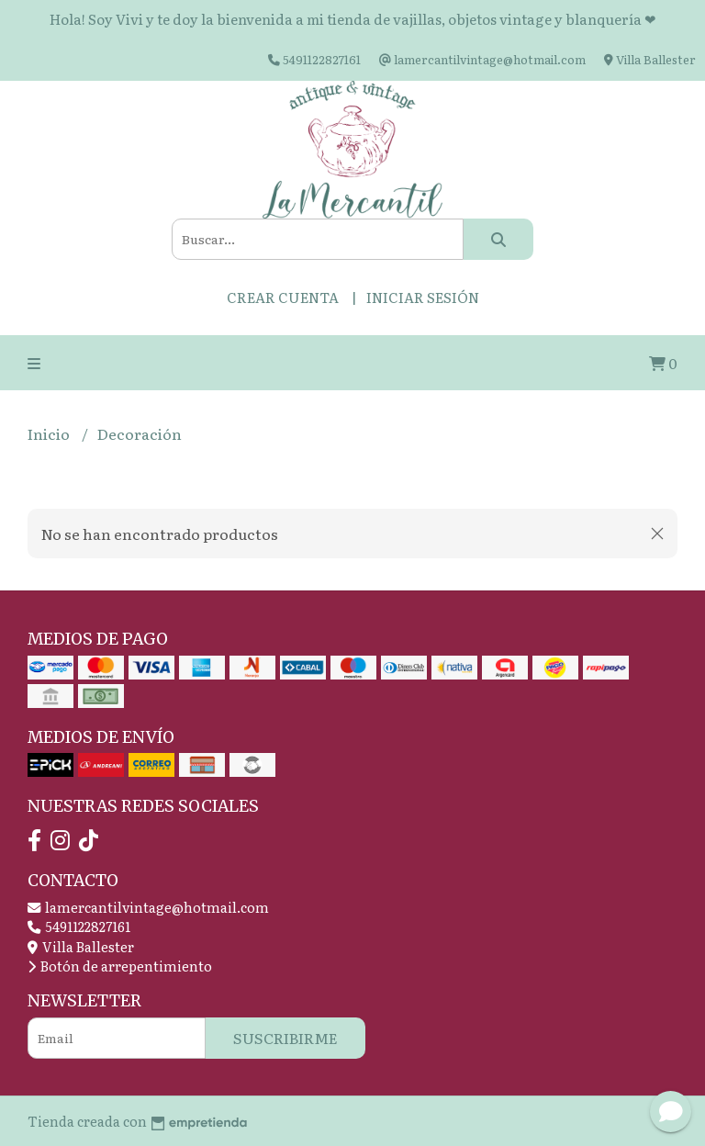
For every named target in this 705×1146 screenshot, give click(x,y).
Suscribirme (285, 1038)
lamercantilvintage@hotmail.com (148, 906)
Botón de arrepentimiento (120, 965)
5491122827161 (79, 926)
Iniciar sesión (422, 297)
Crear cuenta (283, 297)
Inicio (50, 433)
